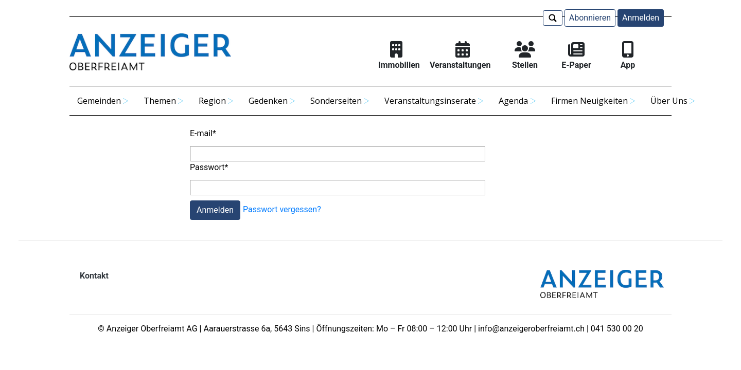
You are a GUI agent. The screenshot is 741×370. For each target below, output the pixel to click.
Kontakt (94, 276)
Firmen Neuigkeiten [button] (589, 100)
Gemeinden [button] (99, 100)
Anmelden (640, 18)
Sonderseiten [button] (336, 100)
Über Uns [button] (668, 100)
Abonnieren (590, 18)
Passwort (209, 167)
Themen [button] (160, 100)
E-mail (203, 133)
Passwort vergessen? (282, 210)
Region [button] (212, 100)
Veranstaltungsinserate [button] (430, 100)
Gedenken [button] (268, 100)
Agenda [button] (513, 100)
